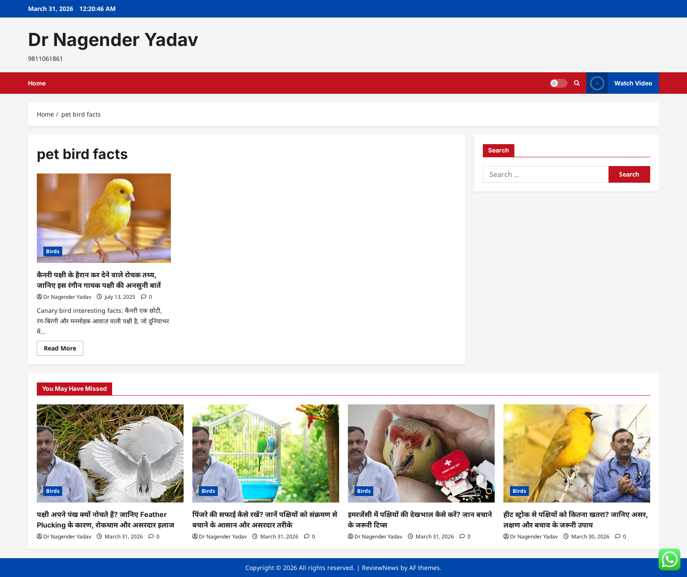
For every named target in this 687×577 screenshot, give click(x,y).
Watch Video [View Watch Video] (619, 83)
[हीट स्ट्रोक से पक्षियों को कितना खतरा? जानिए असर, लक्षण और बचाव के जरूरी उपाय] (576, 453)
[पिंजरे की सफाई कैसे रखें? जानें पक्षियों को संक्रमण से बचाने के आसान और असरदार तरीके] (265, 453)
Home (37, 83)
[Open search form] (577, 83)
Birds (53, 251)
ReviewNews (380, 567)
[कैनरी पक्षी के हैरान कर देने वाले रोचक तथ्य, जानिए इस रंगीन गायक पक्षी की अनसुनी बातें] (104, 218)
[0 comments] (146, 297)
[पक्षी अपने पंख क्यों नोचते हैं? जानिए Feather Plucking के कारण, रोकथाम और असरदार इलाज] (110, 453)
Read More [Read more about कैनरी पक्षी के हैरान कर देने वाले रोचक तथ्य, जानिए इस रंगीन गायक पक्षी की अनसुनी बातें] (63, 349)
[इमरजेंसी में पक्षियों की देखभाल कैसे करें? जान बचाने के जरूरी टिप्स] (421, 453)
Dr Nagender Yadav (113, 39)
